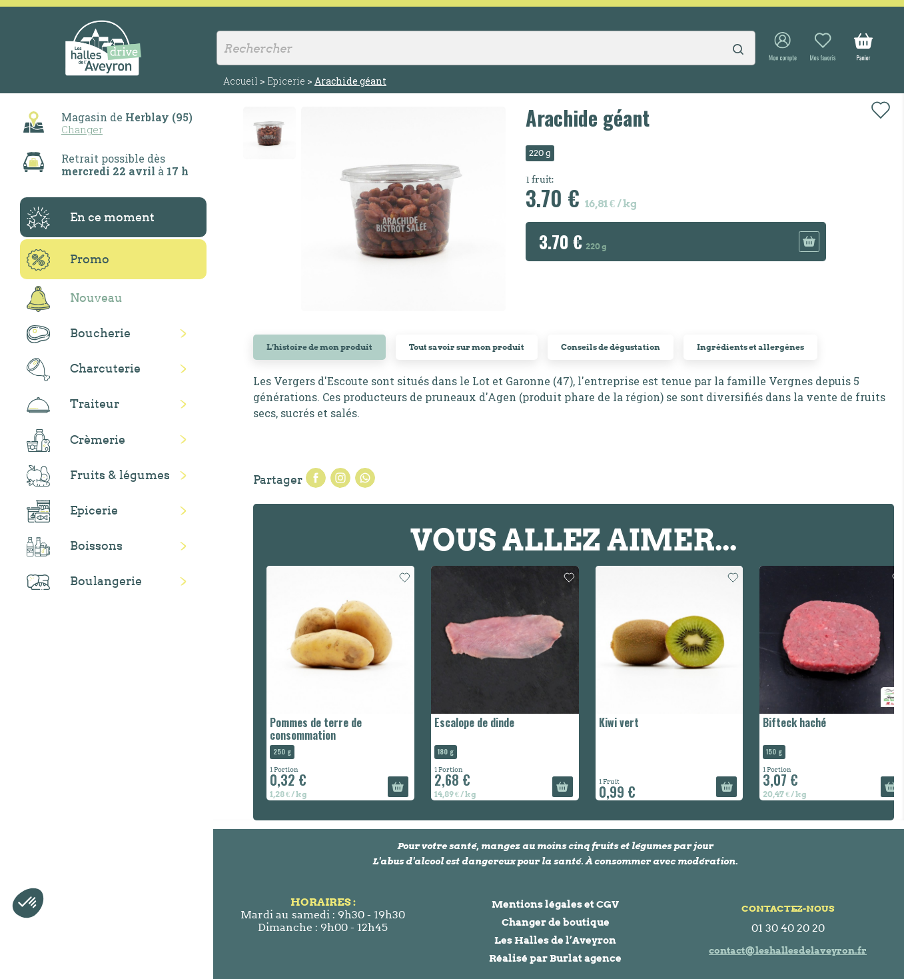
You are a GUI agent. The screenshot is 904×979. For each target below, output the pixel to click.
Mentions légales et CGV (555, 904)
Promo (68, 260)
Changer (82, 129)
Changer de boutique (556, 922)
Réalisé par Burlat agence (555, 958)
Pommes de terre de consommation (316, 728)
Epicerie (72, 511)
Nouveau (75, 299)
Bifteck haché (794, 722)
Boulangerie (84, 582)
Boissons (75, 546)
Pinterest (365, 478)
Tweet (340, 478)
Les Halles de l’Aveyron (555, 940)
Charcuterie (84, 369)
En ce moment (91, 218)
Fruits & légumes (98, 476)
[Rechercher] (486, 48)
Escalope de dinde (474, 722)
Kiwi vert (619, 722)
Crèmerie (76, 440)
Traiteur (73, 405)
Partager (316, 478)
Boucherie (79, 334)
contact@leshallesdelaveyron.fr (788, 950)
